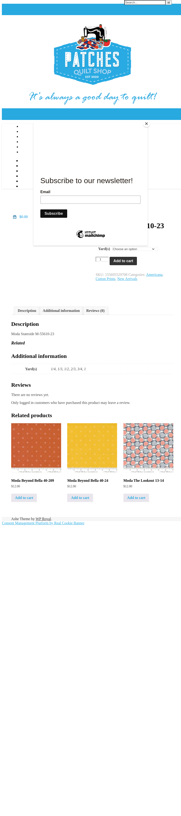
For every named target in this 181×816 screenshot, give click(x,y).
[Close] (146, 123)
